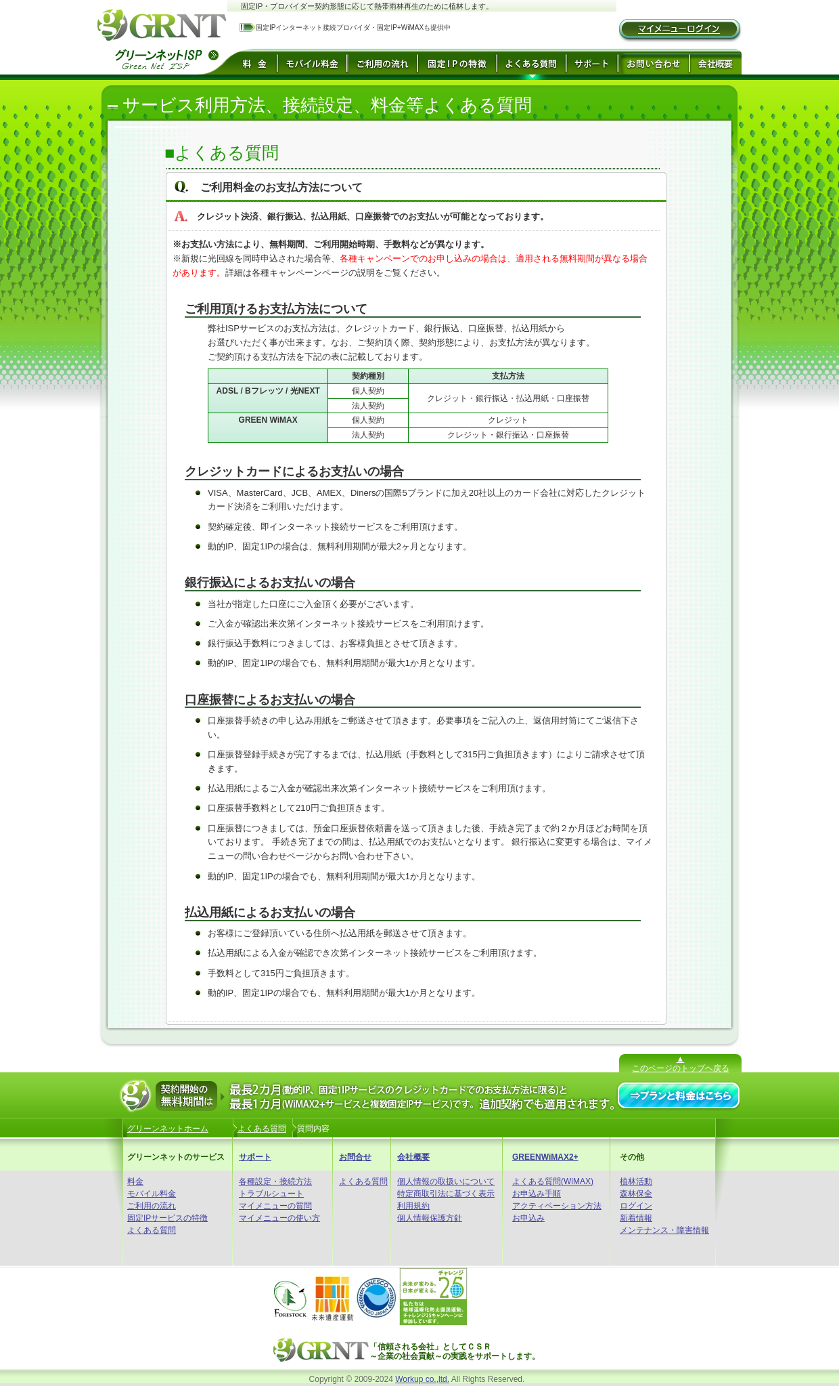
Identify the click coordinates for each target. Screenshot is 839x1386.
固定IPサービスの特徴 (167, 1218)
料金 (135, 1181)
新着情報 (636, 1218)
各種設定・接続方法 (275, 1181)
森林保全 (636, 1193)
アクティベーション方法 (557, 1206)
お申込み (528, 1218)
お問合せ (355, 1157)
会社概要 (413, 1157)
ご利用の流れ (151, 1206)
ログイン (636, 1206)
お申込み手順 (536, 1193)
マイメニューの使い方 (279, 1218)
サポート (255, 1157)
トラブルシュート (271, 1193)
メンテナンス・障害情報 (664, 1230)
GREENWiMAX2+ (545, 1157)
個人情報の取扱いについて (446, 1181)
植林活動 (636, 1181)
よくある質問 (151, 1230)
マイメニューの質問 (275, 1206)
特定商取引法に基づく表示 (446, 1193)
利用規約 (413, 1206)
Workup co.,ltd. (422, 1379)
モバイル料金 (151, 1193)
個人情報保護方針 (429, 1218)
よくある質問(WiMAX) (552, 1181)
